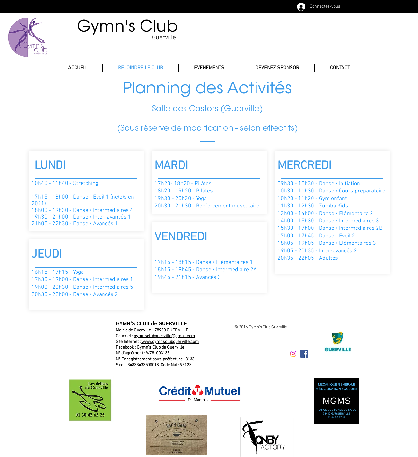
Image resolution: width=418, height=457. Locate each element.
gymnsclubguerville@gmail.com (164, 336)
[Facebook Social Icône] (304, 354)
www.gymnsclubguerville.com (170, 342)
